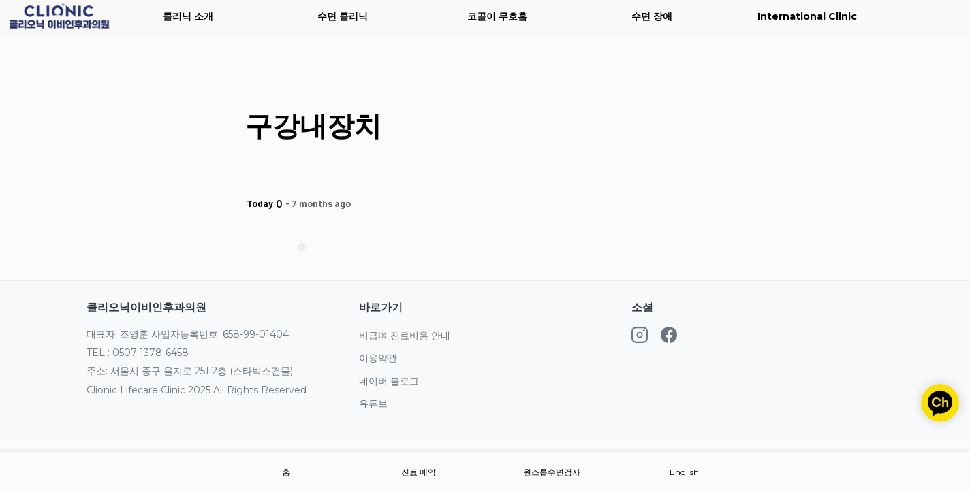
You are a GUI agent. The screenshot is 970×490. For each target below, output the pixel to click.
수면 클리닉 (342, 16)
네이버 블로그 (389, 381)
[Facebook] (669, 337)
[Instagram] (639, 337)
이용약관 (378, 358)
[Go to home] (59, 16)
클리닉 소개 (188, 16)
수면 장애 (651, 16)
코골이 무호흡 (497, 16)
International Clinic (807, 16)
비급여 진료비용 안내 (404, 335)
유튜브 (373, 403)
